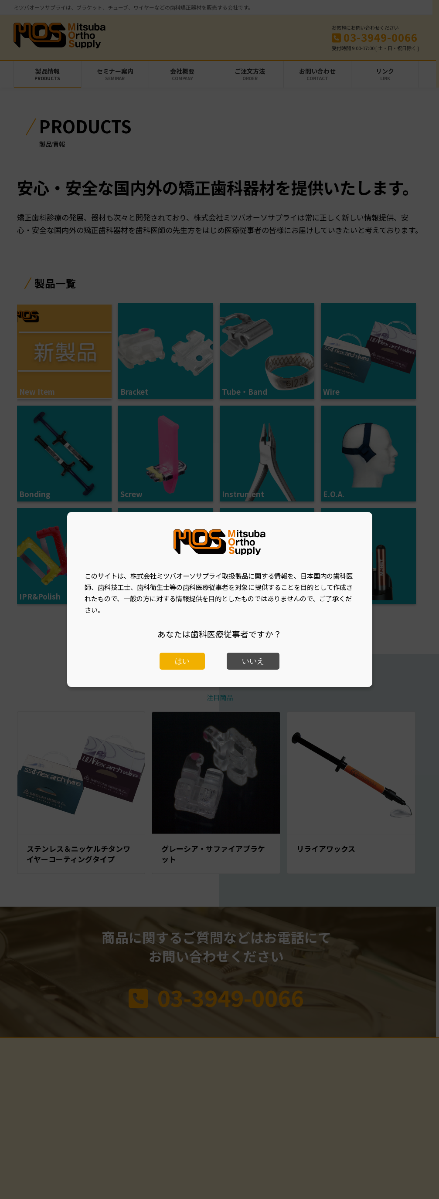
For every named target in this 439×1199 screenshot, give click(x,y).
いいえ (253, 661)
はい (182, 661)
